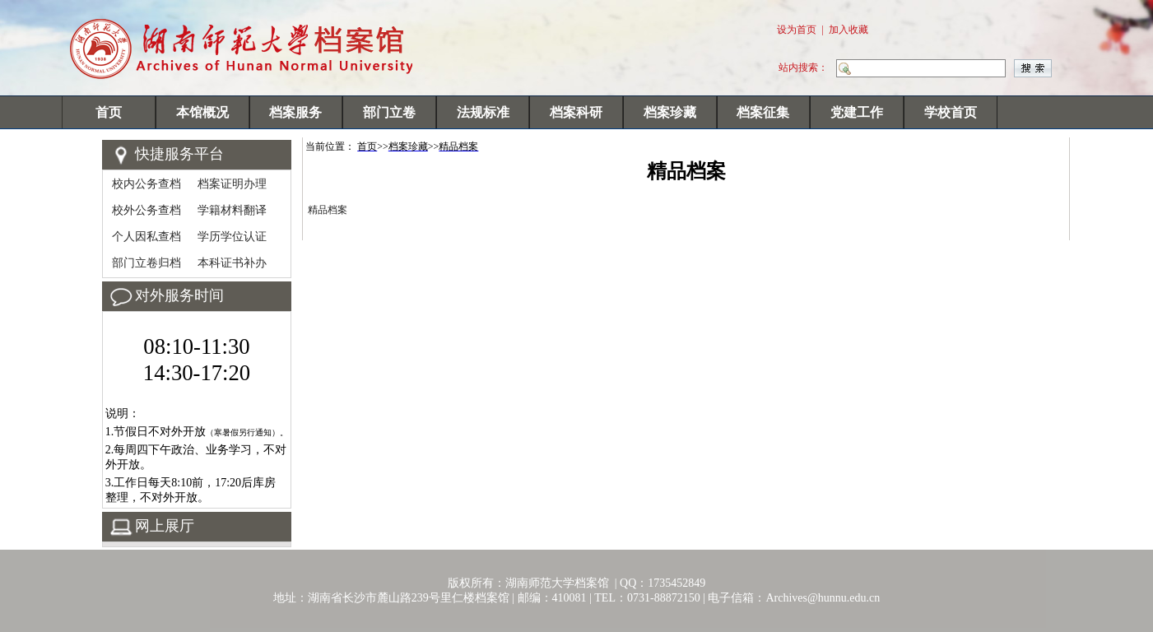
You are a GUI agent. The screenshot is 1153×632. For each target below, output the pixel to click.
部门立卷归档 (146, 263)
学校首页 (950, 112)
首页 (108, 112)
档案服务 (295, 112)
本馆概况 (202, 112)
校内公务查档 (146, 184)
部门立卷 (389, 112)
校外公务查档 (146, 210)
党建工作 (856, 112)
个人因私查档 (146, 236)
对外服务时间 (179, 295)
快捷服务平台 (179, 154)
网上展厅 (164, 526)
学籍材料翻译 (232, 210)
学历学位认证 (232, 236)
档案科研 (576, 112)
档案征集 (763, 112)
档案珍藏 (670, 112)
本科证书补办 (232, 263)
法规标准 (483, 112)
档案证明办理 (232, 184)
